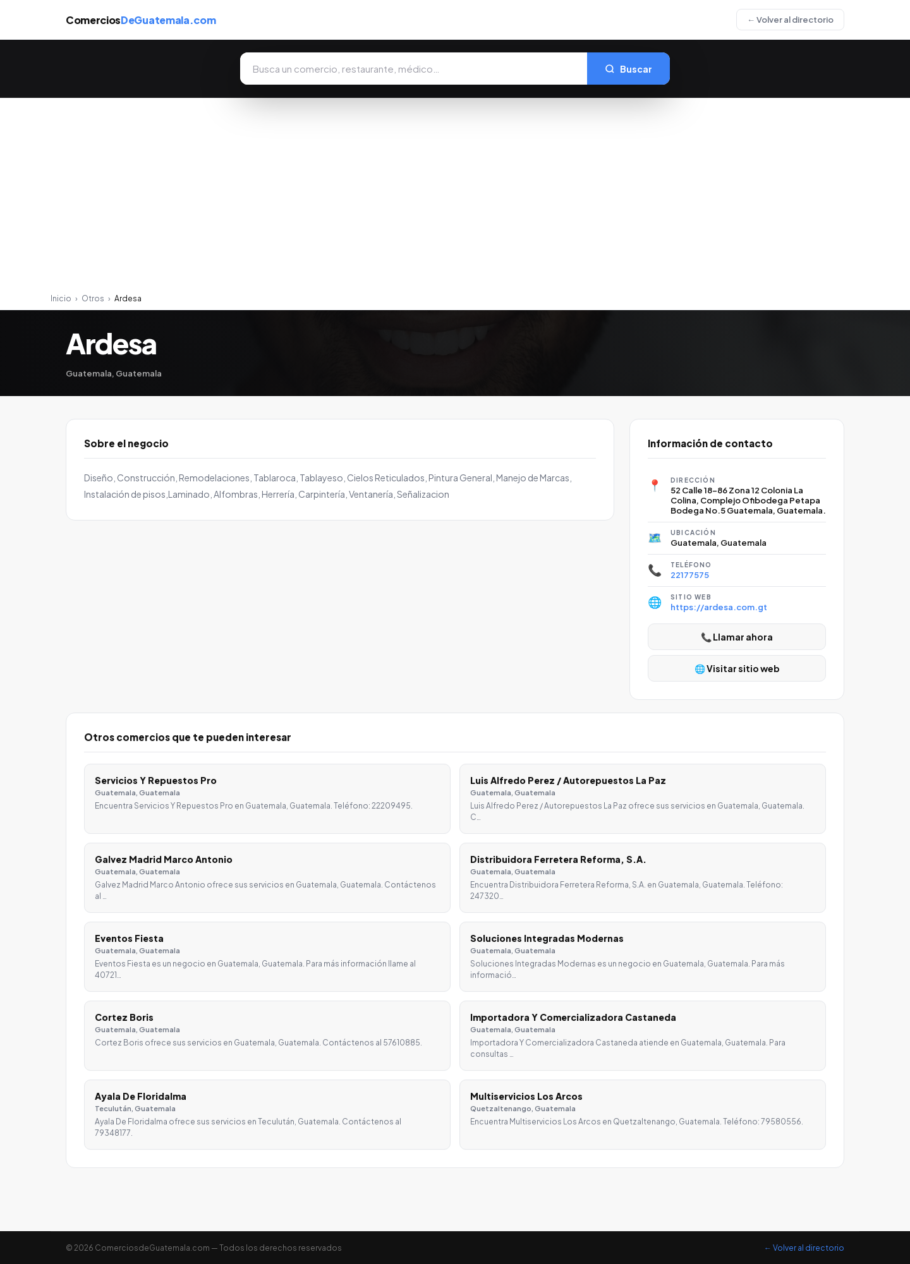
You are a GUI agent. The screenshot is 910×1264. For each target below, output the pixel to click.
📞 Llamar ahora (737, 636)
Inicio (61, 298)
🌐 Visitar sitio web (737, 668)
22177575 (689, 575)
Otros (93, 298)
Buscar (628, 69)
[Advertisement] (455, 199)
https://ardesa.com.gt (718, 607)
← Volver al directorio (790, 20)
